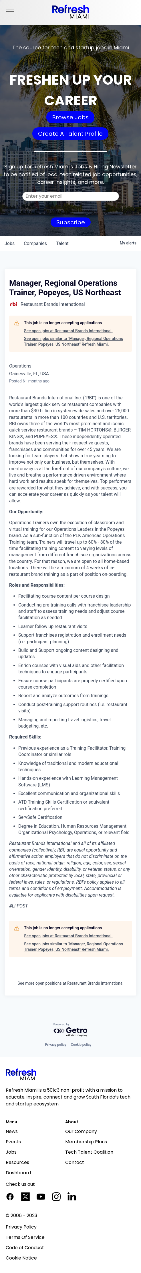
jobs (10, 243)
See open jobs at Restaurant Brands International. (68, 331)
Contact (74, 1162)
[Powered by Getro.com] (70, 1030)
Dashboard (18, 1172)
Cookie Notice (21, 1258)
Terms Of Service (25, 1237)
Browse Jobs (70, 117)
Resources (17, 1162)
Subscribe (70, 222)
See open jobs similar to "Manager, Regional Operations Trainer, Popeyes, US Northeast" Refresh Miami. (73, 341)
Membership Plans (86, 1141)
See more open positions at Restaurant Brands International (71, 983)
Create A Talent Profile (70, 134)
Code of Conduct (25, 1247)
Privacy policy (55, 1045)
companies (35, 243)
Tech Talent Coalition (89, 1152)
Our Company (81, 1131)
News (12, 1131)
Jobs (11, 1152)
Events (13, 1141)
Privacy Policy (21, 1227)
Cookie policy (81, 1045)
